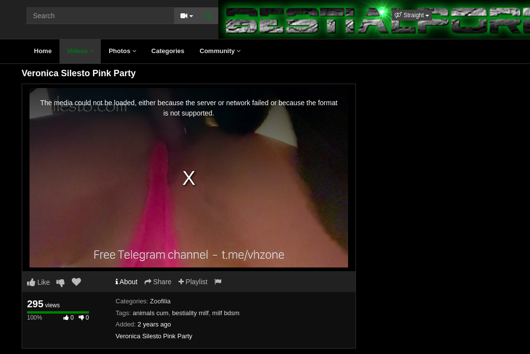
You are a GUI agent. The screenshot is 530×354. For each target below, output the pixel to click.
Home (43, 51)
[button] (412, 15)
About (127, 282)
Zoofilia (160, 301)
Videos (80, 51)
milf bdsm (226, 313)
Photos (122, 51)
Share (158, 282)
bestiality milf (190, 313)
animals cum (151, 313)
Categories (167, 51)
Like (38, 282)
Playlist (192, 282)
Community (220, 51)
